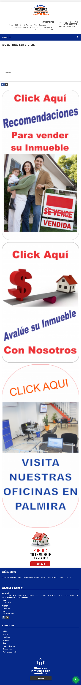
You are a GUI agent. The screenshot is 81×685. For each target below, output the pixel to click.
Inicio (5, 631)
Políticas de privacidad (10, 652)
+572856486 (73, 21)
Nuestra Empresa (9, 646)
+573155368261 (70, 24)
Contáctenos (7, 649)
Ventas (5, 634)
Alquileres (6, 637)
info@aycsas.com (8, 613)
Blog (4, 643)
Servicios (6, 640)
